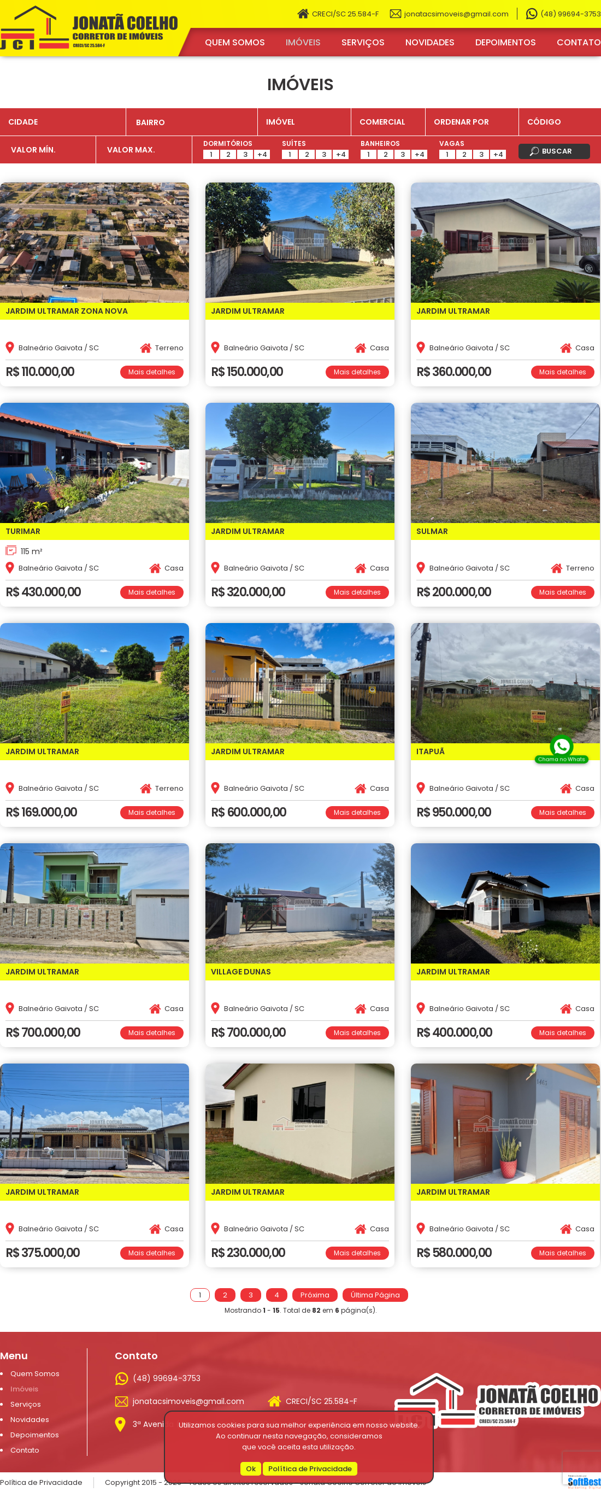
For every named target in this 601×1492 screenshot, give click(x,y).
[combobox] (191, 122)
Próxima (314, 1295)
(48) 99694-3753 (570, 14)
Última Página (375, 1295)
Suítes (294, 143)
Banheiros (380, 143)
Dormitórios (227, 143)
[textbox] (196, 122)
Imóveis (303, 42)
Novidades (430, 42)
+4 (262, 154)
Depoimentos (505, 42)
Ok (251, 1469)
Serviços (363, 42)
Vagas (451, 143)
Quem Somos (235, 42)
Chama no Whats (561, 758)
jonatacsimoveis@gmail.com (456, 14)
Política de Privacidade (310, 1469)
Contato (579, 42)
